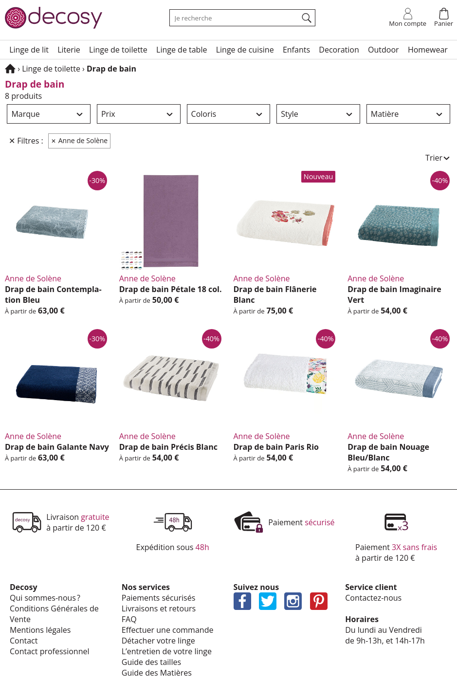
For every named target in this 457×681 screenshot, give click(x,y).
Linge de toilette (118, 49)
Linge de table (181, 49)
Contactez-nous (373, 597)
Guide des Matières (157, 672)
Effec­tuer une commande (168, 630)
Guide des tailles (151, 662)
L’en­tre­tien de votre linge (167, 651)
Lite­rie (68, 49)
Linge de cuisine (245, 49)
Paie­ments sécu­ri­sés (159, 597)
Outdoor (383, 49)
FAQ (129, 619)
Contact (23, 640)
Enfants (296, 49)
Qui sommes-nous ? (45, 597)
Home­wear (428, 49)
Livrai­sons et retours (159, 608)
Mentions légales (40, 630)
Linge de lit (29, 49)
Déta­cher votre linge (158, 640)
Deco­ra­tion (339, 49)
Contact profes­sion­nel (50, 651)
